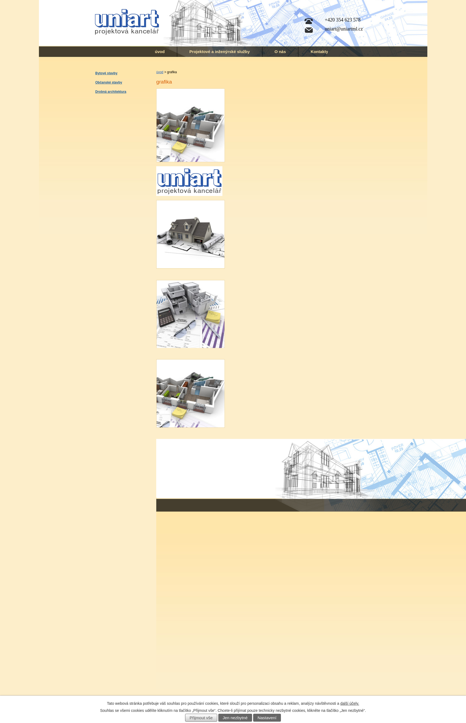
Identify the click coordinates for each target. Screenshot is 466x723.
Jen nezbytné (235, 717)
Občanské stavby (108, 82)
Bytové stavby (106, 73)
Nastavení (266, 717)
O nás (280, 51)
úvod (160, 51)
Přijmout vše (201, 717)
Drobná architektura (110, 92)
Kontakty (319, 51)
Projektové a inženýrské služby (219, 51)
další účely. (349, 703)
